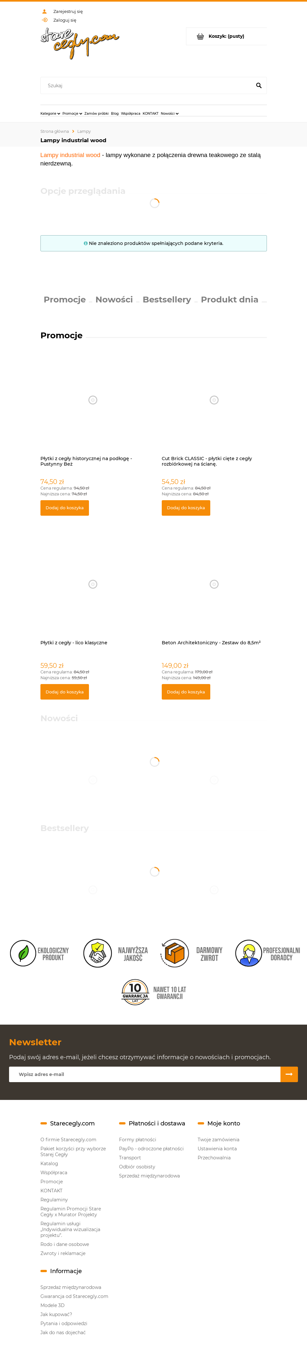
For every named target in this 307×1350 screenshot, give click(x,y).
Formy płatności (137, 1140)
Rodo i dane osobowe (64, 1244)
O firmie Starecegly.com (68, 1140)
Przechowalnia (214, 1158)
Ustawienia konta (217, 1149)
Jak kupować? (56, 1314)
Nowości (114, 299)
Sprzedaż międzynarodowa (149, 1176)
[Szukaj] (259, 85)
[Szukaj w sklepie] (147, 85)
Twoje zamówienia (218, 1140)
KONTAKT (51, 1191)
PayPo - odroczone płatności (151, 1149)
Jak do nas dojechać (63, 1332)
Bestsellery (167, 299)
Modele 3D (52, 1305)
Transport (130, 1158)
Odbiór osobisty (137, 1167)
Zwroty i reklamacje (62, 1253)
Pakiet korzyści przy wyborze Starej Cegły (73, 1151)
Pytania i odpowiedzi (63, 1323)
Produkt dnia (229, 299)
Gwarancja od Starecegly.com (74, 1296)
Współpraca (53, 1173)
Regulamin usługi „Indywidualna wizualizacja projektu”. (70, 1229)
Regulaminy (54, 1200)
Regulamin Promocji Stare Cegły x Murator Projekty (70, 1212)
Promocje (65, 299)
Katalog (49, 1163)
